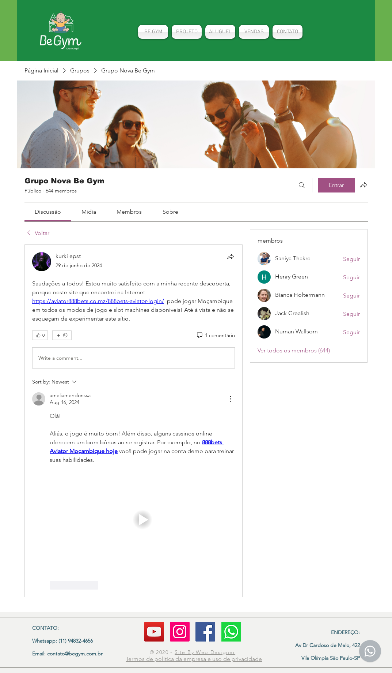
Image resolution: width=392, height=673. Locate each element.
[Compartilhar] (230, 256)
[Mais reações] (62, 335)
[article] (133, 420)
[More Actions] (230, 399)
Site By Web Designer (205, 652)
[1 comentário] (215, 335)
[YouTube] (154, 632)
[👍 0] (40, 335)
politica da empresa (181, 658)
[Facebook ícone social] (205, 632)
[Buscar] (301, 185)
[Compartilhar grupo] (363, 184)
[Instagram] (180, 632)
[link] (48, 211)
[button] (142, 519)
